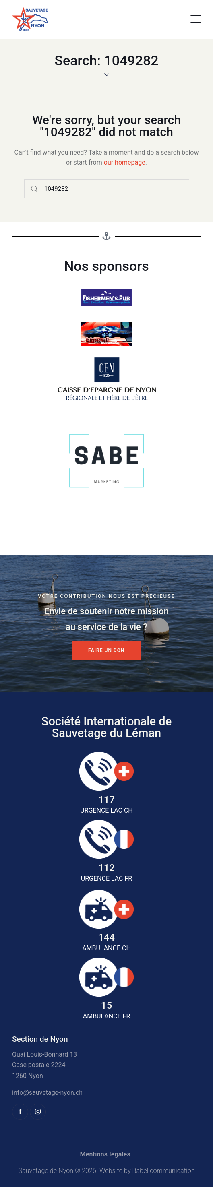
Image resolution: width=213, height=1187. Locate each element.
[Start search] (34, 188)
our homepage (124, 162)
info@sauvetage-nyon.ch (47, 1092)
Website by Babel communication (147, 1171)
